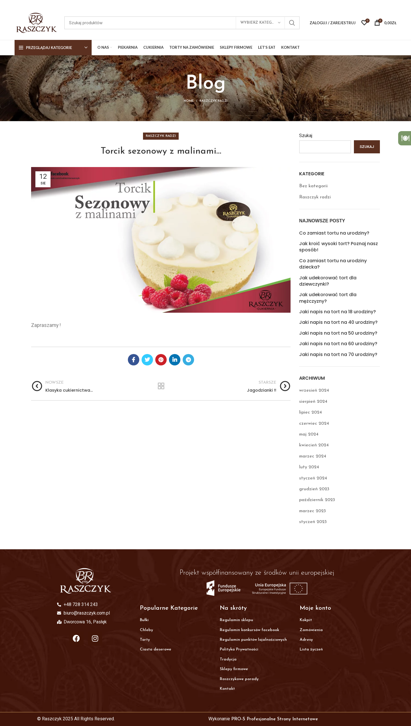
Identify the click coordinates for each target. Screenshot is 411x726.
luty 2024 (309, 467)
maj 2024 (309, 434)
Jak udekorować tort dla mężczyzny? (327, 298)
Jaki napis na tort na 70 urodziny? (338, 354)
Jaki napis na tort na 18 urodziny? (337, 312)
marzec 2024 (312, 456)
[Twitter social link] (147, 359)
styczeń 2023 (313, 522)
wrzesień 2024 (314, 390)
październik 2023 (317, 500)
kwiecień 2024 (314, 445)
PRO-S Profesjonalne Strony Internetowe (274, 719)
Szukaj (305, 135)
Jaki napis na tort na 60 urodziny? (338, 344)
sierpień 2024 (313, 401)
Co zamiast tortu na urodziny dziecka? (333, 264)
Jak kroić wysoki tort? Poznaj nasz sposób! (338, 247)
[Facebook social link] (133, 359)
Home (189, 101)
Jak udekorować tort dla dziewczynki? (327, 281)
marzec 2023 (312, 511)
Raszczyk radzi (213, 101)
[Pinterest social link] (161, 359)
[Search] (182, 22)
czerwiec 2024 (314, 423)
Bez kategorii (313, 186)
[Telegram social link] (188, 359)
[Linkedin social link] (174, 359)
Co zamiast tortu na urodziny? (334, 233)
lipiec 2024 (310, 412)
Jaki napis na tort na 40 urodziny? (338, 322)
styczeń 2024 (313, 478)
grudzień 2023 (314, 489)
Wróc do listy (161, 386)
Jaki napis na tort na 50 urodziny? (338, 333)
